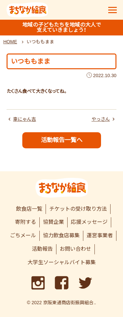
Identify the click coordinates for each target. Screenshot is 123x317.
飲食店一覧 (29, 209)
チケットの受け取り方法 (78, 209)
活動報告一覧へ (61, 140)
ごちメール (23, 235)
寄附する (25, 222)
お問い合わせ (75, 249)
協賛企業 (53, 222)
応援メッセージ (89, 222)
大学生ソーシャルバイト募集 (62, 262)
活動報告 (42, 249)
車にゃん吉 (24, 119)
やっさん (101, 119)
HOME (10, 41)
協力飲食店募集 (61, 235)
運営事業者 (100, 235)
